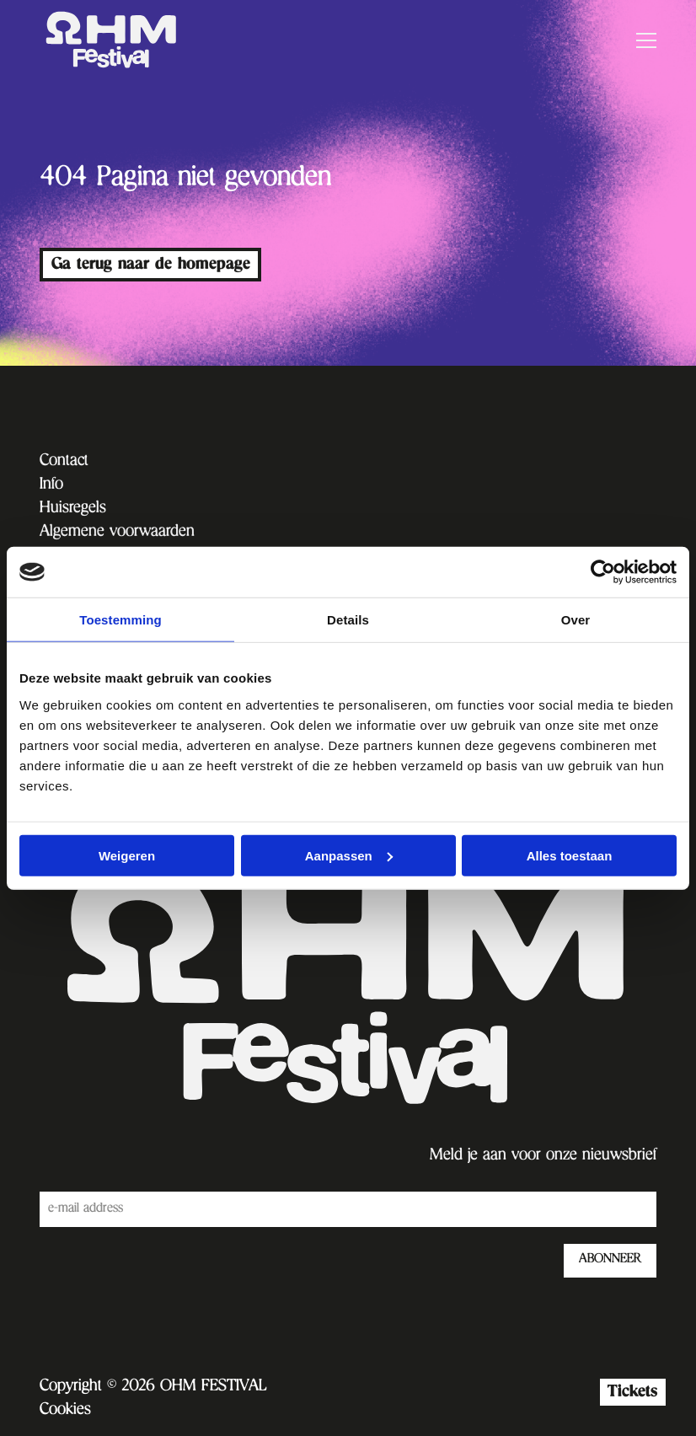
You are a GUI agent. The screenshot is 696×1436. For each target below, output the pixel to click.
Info (51, 485)
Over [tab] (576, 620)
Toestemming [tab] (120, 620)
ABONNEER (610, 1260)
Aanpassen (349, 855)
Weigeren (127, 855)
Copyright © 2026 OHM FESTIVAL (153, 1387)
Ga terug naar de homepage (150, 264)
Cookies (65, 1410)
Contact (64, 461)
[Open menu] (639, 40)
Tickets (632, 1392)
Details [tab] (348, 620)
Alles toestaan (570, 855)
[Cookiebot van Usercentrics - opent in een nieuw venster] (603, 572)
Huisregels (73, 509)
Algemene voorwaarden (117, 532)
